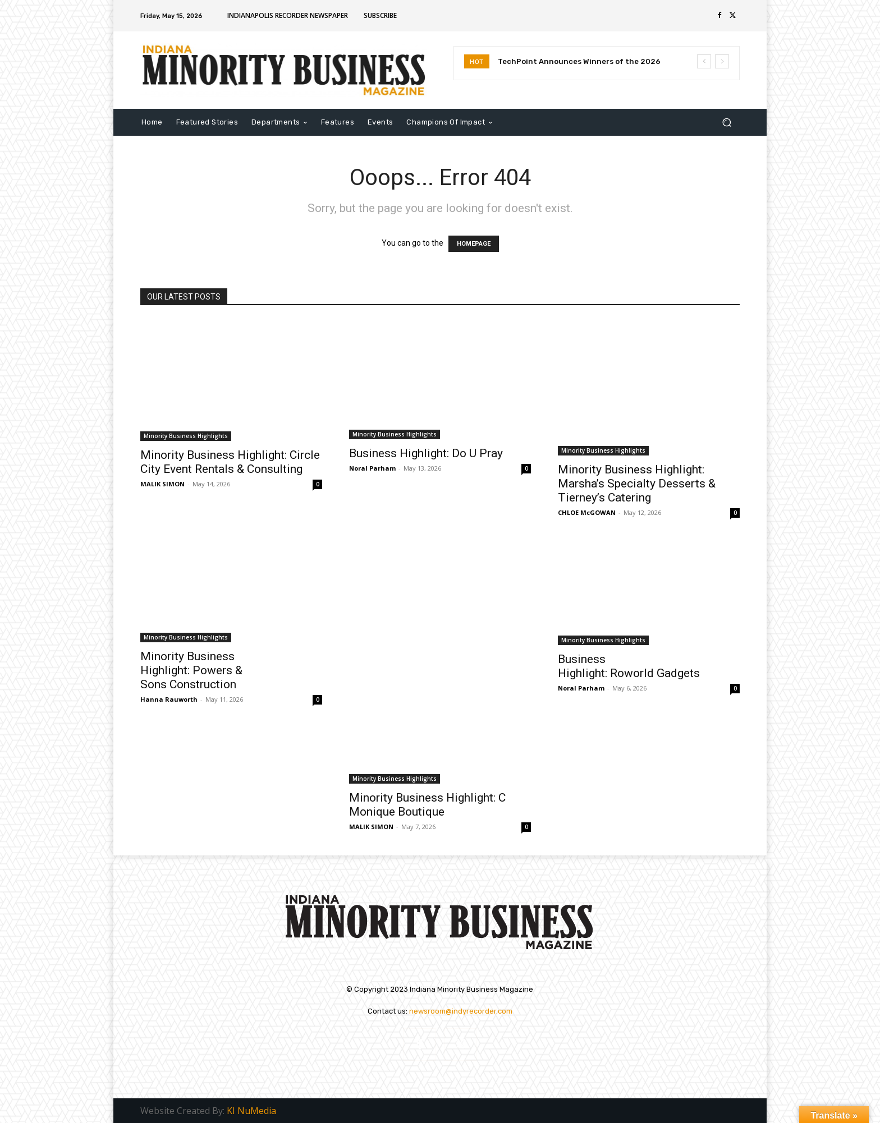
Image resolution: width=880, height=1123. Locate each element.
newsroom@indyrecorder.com (460, 1011)
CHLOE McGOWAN (587, 512)
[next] (722, 61)
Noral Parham (372, 468)
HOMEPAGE (474, 243)
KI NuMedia (251, 1110)
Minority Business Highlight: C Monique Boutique (427, 804)
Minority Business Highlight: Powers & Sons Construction (191, 670)
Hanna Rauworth (169, 699)
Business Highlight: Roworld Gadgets (629, 666)
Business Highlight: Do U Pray (426, 453)
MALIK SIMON (162, 484)
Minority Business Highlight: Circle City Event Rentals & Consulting (230, 462)
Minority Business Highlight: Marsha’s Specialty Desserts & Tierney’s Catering (637, 483)
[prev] (704, 61)
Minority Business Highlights (186, 436)
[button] (726, 122)
